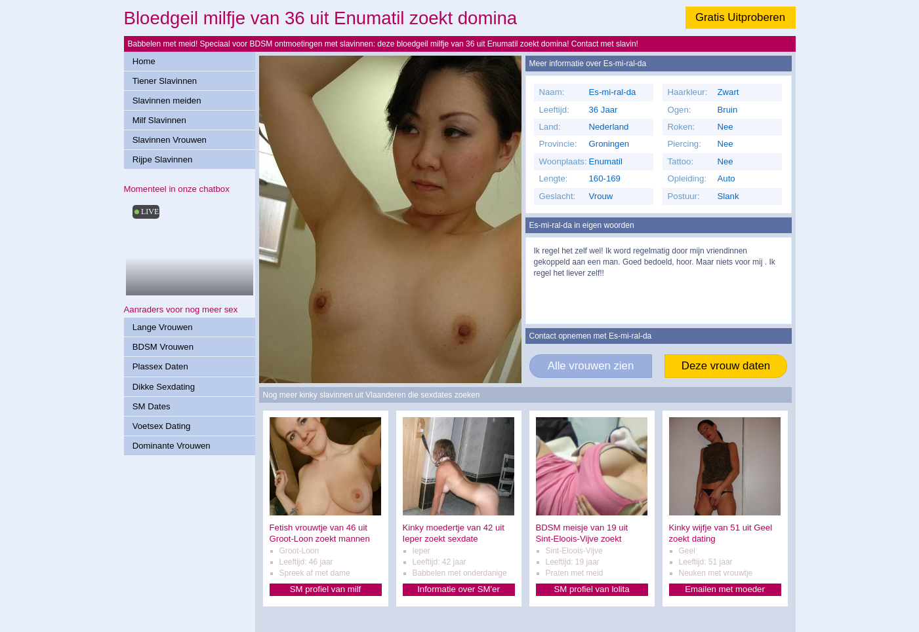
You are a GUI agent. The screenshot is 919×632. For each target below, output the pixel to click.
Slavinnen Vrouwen (170, 140)
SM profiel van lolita (591, 589)
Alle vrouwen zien (591, 366)
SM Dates (152, 406)
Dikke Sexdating (164, 387)
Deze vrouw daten (726, 366)
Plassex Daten (160, 366)
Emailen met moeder (725, 589)
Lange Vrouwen (163, 327)
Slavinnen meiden (167, 100)
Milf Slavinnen (159, 120)
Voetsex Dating (162, 426)
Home (144, 61)
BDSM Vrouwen (163, 347)
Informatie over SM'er (458, 589)
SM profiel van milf (325, 589)
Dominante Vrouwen (172, 446)
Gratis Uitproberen (740, 17)
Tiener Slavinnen (165, 81)
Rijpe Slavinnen (163, 159)
